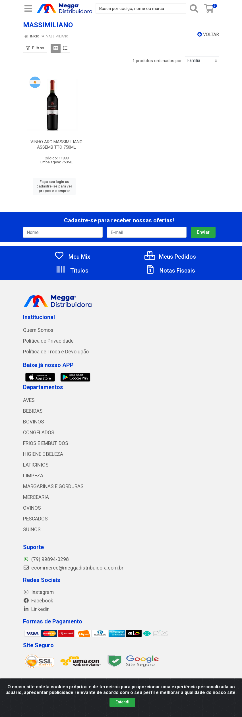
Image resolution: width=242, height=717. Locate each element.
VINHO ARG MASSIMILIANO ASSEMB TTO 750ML (56, 144)
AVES (29, 400)
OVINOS (32, 508)
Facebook (38, 601)
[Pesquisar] (194, 8)
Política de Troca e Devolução (56, 352)
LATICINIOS (36, 465)
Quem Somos (38, 330)
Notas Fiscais (170, 270)
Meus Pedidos (170, 256)
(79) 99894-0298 (46, 559)
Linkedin (36, 609)
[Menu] (28, 8)
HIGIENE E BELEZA (43, 454)
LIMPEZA (33, 475)
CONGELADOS (38, 432)
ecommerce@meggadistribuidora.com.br (73, 568)
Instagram (38, 592)
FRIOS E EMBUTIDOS (45, 443)
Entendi (122, 702)
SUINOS (32, 529)
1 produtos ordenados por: (158, 60)
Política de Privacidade (48, 341)
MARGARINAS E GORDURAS (53, 486)
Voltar (208, 34)
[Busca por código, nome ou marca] (141, 8)
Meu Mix (72, 256)
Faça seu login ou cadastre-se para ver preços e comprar (54, 186)
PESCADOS (35, 519)
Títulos (72, 270)
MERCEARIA (36, 497)
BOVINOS (33, 422)
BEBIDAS (33, 411)
